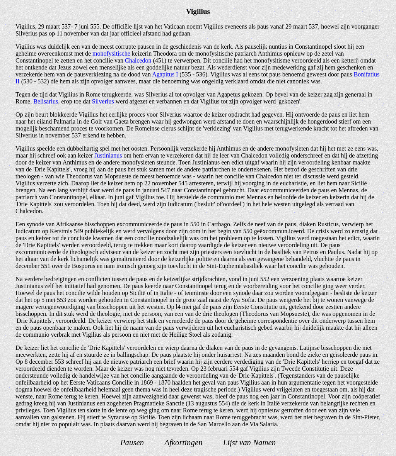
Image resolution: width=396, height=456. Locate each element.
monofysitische (111, 53)
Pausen (132, 442)
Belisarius (45, 101)
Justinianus (108, 155)
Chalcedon (138, 60)
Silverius (103, 101)
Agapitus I (165, 74)
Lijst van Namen (249, 442)
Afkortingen (183, 442)
